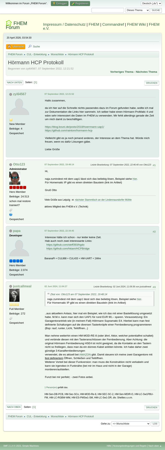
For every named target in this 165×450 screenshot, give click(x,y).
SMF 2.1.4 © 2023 (12, 446)
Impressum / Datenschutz (64, 24)
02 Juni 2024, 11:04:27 (55, 286)
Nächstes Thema (146, 71)
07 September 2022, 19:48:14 (59, 164)
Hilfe (109, 446)
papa (16, 231)
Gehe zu (105, 423)
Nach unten (14, 82)
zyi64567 (19, 94)
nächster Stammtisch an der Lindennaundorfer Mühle (103, 199)
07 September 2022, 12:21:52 (59, 94)
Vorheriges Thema (121, 71)
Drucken (151, 83)
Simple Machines (30, 446)
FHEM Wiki (136, 24)
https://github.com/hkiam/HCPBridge (68, 248)
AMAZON (85, 354)
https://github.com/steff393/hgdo (65, 244)
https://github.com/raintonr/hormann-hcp (68, 130)
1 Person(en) (50, 387)
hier (135, 178)
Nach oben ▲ (155, 446)
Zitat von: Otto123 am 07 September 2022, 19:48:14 (78, 294)
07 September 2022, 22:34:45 (59, 231)
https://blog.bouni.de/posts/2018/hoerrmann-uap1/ (74, 126)
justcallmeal (22, 286)
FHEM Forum (16, 25)
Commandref (113, 24)
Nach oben (13, 407)
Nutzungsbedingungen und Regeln (130, 446)
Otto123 (19, 164)
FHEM (94, 24)
